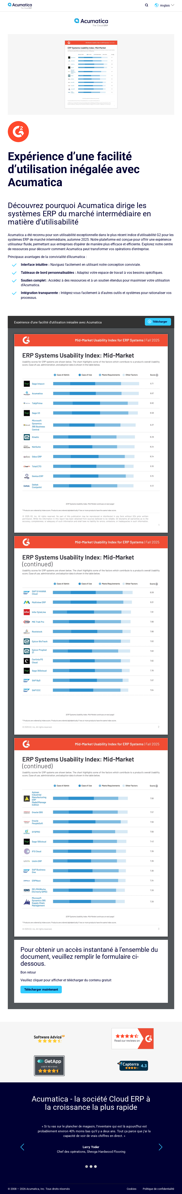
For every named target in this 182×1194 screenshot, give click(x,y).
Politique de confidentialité (158, 1188)
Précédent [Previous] (22, 1147)
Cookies (131, 1188)
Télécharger (158, 321)
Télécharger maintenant (41, 989)
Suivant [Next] (160, 1147)
